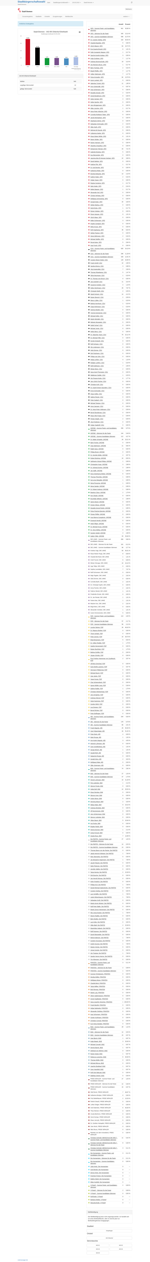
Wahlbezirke (69, 16)
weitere (126, 16)
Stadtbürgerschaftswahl (31, 1)
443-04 (121, 1249)
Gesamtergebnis (27, 16)
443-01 (98, 1245)
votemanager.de (23, 1260)
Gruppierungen (57, 16)
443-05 (98, 1253)
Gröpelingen (109, 1230)
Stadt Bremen (89, 2)
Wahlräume (129, 9)
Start (48, 2)
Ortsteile (47, 16)
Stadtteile (38, 16)
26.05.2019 (76, 2)
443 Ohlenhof (109, 1238)
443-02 (121, 1245)
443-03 (98, 1249)
